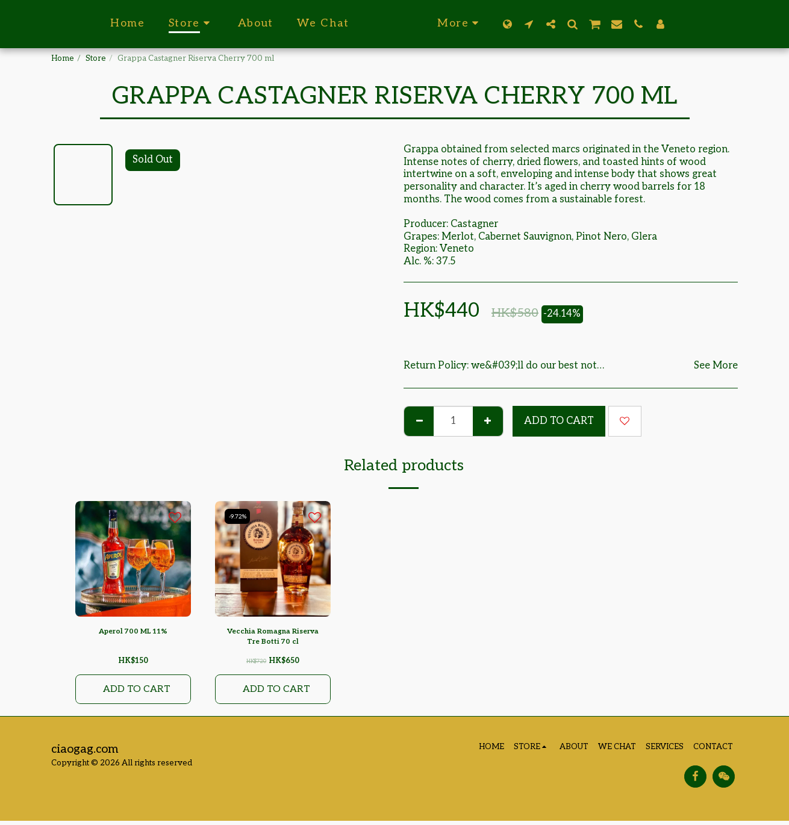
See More (716, 366)
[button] (554, 24)
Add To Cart (559, 421)
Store (96, 58)
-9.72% (238, 516)
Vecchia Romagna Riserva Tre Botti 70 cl (272, 638)
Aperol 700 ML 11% (133, 632)
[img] (133, 559)
